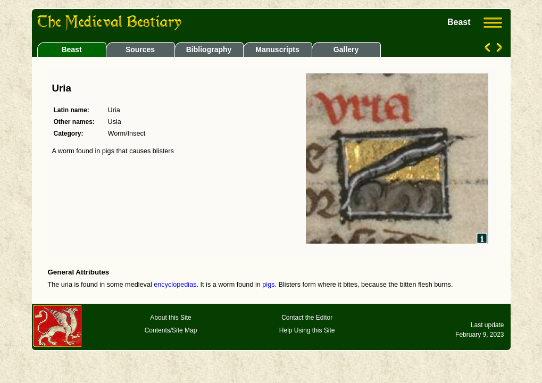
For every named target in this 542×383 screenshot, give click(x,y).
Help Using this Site (307, 330)
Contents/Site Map (171, 330)
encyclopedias (175, 284)
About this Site (170, 317)
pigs (268, 284)
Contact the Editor (306, 317)
